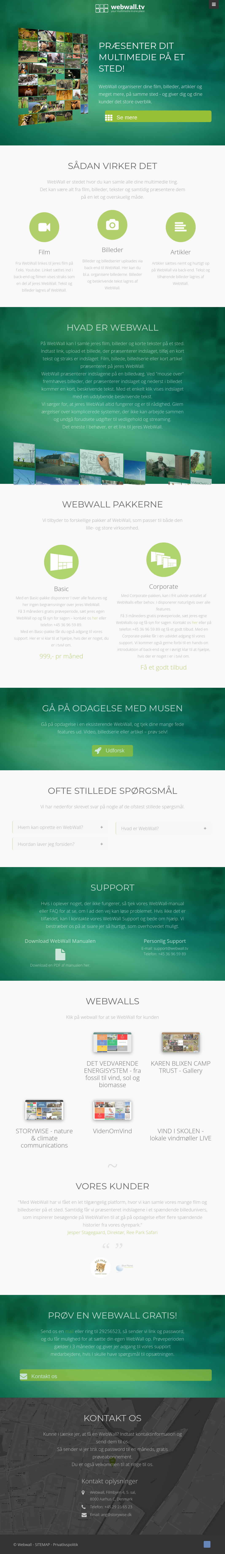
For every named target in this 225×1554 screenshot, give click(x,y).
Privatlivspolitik (65, 1544)
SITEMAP (42, 1544)
